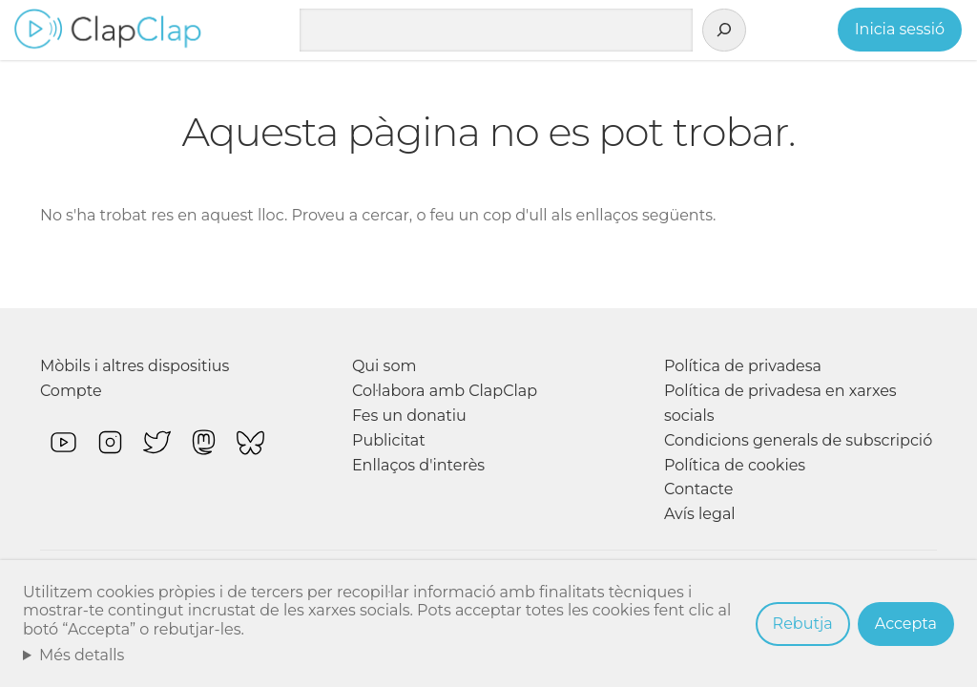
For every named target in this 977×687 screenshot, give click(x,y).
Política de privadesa (742, 366)
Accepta (906, 623)
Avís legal (700, 514)
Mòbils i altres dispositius (134, 366)
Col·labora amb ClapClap (444, 391)
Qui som (384, 366)
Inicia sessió (900, 29)
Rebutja (803, 623)
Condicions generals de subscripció (798, 440)
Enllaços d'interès (418, 465)
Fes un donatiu (409, 415)
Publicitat (389, 440)
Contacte (698, 489)
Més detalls (82, 655)
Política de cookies (734, 465)
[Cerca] (724, 30)
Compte (71, 391)
